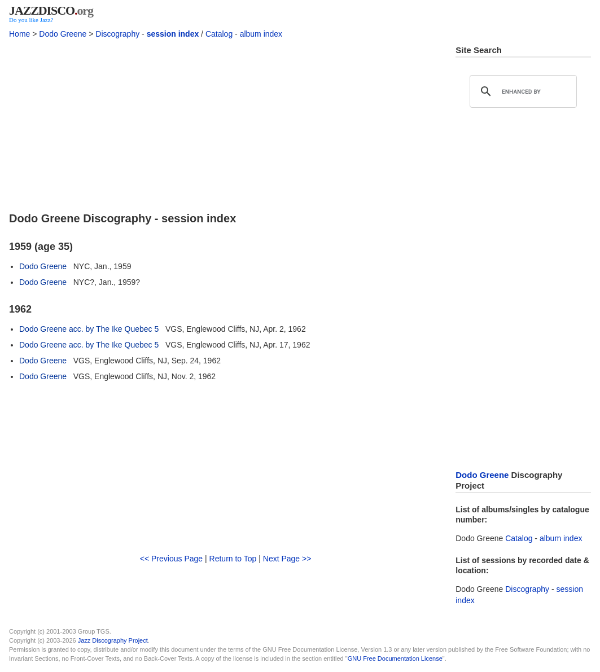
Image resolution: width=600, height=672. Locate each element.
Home (19, 33)
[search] (521, 91)
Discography (117, 33)
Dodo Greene (62, 33)
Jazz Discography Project (113, 640)
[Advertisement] (225, 124)
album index (261, 33)
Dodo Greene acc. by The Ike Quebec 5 (89, 328)
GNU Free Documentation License (395, 658)
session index (173, 33)
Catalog (219, 33)
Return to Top (233, 558)
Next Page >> (287, 558)
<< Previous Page (171, 558)
